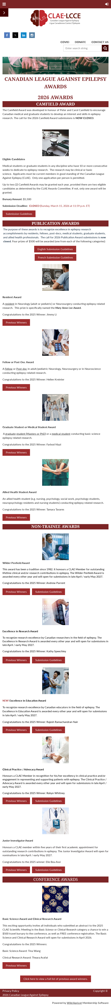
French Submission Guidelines (55, 257)
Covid (64, 41)
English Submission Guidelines (55, 249)
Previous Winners (16, 322)
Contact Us (100, 41)
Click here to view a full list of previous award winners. (56, 978)
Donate (80, 41)
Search (105, 48)
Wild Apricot (74, 1002)
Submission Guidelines (19, 213)
